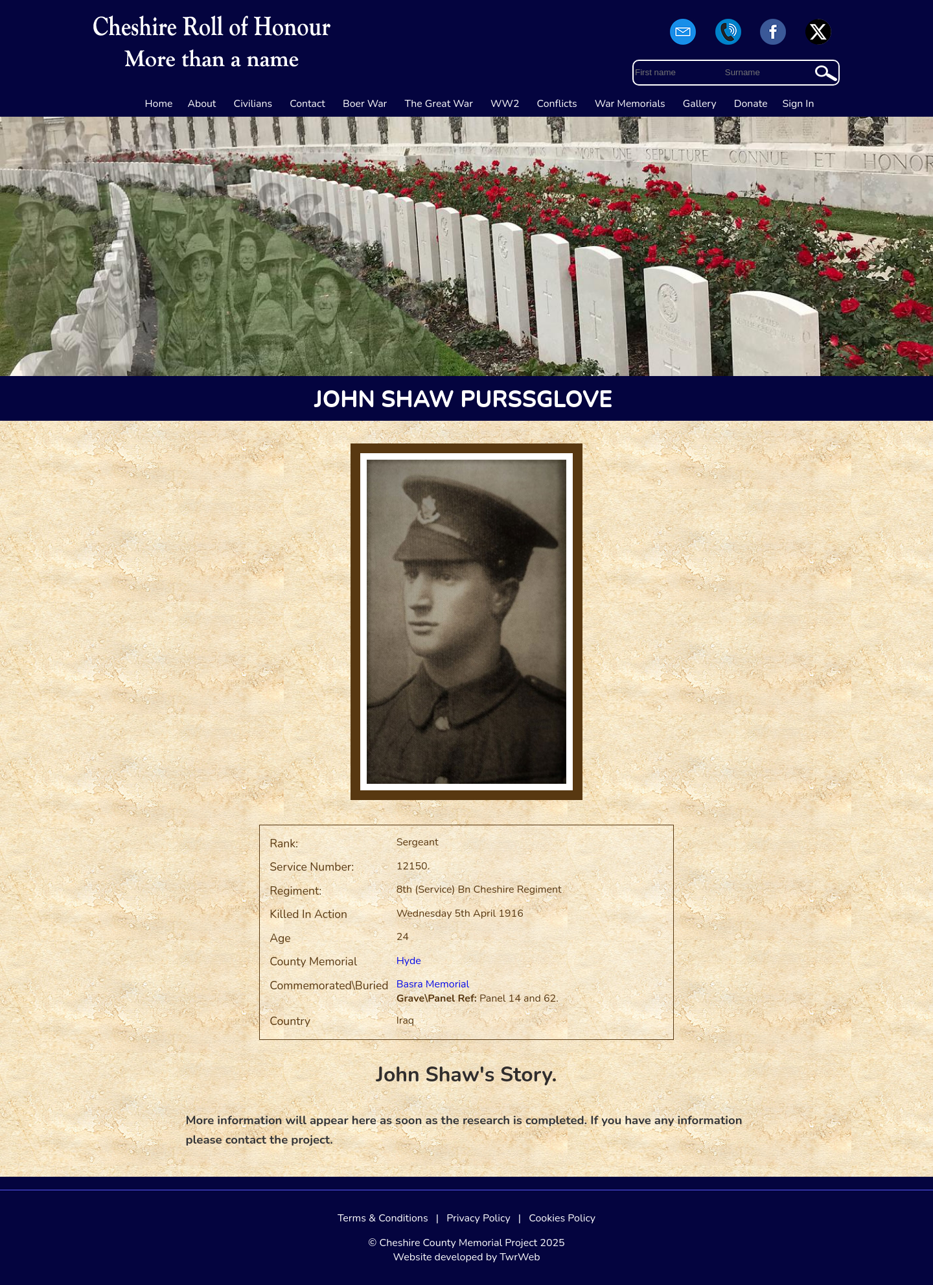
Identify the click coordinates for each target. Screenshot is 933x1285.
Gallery (700, 104)
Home (159, 104)
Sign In (798, 104)
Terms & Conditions (383, 1218)
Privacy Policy (478, 1218)
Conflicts (557, 104)
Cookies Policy (562, 1218)
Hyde (409, 961)
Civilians (253, 104)
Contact (307, 104)
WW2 (504, 104)
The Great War (438, 104)
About (201, 104)
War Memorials (630, 104)
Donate (751, 104)
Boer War (365, 104)
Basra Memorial (433, 984)
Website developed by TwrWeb (466, 1257)
